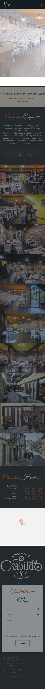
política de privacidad (31, 635)
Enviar (22, 642)
